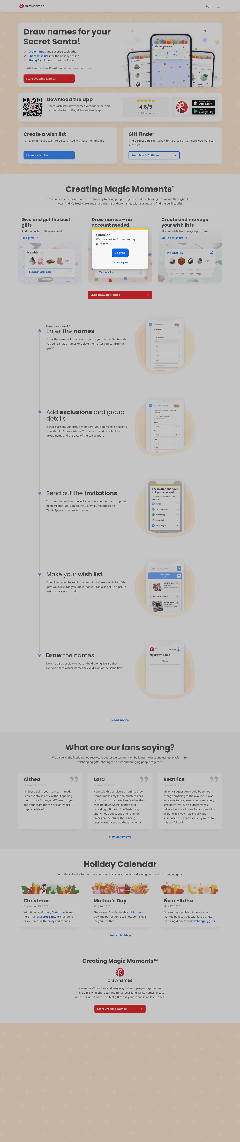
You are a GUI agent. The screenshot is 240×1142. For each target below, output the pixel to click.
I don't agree (120, 262)
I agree (120, 253)
